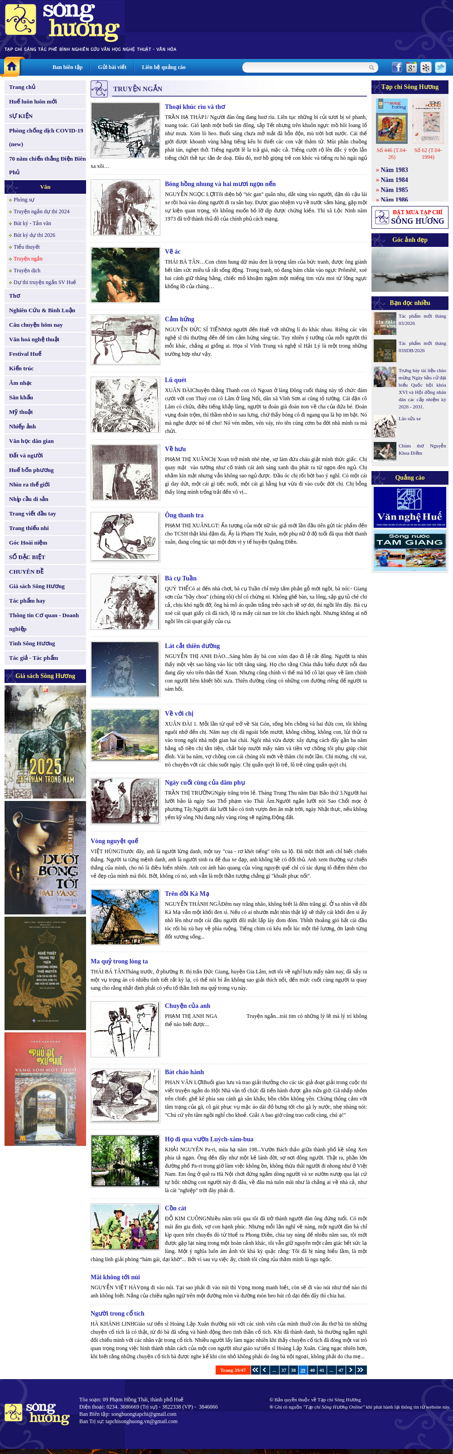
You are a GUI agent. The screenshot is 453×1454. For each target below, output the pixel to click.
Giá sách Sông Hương (37, 586)
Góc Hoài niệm (28, 542)
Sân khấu (21, 397)
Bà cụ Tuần (181, 578)
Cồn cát (175, 1208)
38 (293, 1370)
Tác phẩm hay (27, 600)
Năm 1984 (394, 180)
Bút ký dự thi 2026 (34, 235)
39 (302, 1370)
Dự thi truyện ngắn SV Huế (45, 282)
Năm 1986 (394, 199)
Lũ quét (175, 380)
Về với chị (179, 713)
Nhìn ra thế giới (29, 484)
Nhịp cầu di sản (28, 499)
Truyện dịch (27, 270)
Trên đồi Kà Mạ (187, 893)
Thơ (14, 295)
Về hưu (175, 449)
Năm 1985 (394, 190)
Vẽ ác (173, 251)
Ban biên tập (67, 67)
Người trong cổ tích (118, 1313)
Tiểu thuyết (27, 247)
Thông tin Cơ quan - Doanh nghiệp (44, 622)
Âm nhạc (20, 382)
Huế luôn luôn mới (33, 101)
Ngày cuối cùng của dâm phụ (205, 782)
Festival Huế (25, 353)
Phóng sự (24, 199)
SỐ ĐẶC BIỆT (27, 557)
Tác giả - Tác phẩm (33, 657)
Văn (45, 186)
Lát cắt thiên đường (192, 646)
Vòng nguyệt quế (114, 841)
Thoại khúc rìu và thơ (195, 106)
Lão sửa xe (410, 418)
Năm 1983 (394, 170)
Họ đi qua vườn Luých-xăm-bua (209, 1139)
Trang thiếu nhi (29, 528)
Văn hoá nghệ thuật (34, 339)
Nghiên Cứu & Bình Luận (42, 310)
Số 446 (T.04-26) (391, 153)
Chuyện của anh (187, 1005)
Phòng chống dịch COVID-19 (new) (46, 137)
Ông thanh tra (184, 515)
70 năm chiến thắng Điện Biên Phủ (47, 165)
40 (312, 1370)
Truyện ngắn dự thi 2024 (42, 211)
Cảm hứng (179, 319)
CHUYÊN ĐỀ (26, 571)
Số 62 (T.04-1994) (428, 153)
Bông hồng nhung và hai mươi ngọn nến (220, 184)
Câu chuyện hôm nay (36, 324)
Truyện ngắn (28, 258)
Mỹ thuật (21, 411)
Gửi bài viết (112, 67)
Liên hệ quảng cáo (163, 67)
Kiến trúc (21, 368)
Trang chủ (22, 87)
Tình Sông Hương (32, 643)
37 (283, 1370)
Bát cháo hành (184, 1072)
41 (321, 1370)
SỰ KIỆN (21, 116)
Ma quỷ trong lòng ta (119, 961)
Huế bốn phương (31, 470)
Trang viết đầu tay (32, 513)
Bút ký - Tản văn (32, 223)
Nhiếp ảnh (22, 426)
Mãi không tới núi (115, 1277)
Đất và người (26, 455)
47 (340, 1370)
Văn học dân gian (31, 440)
